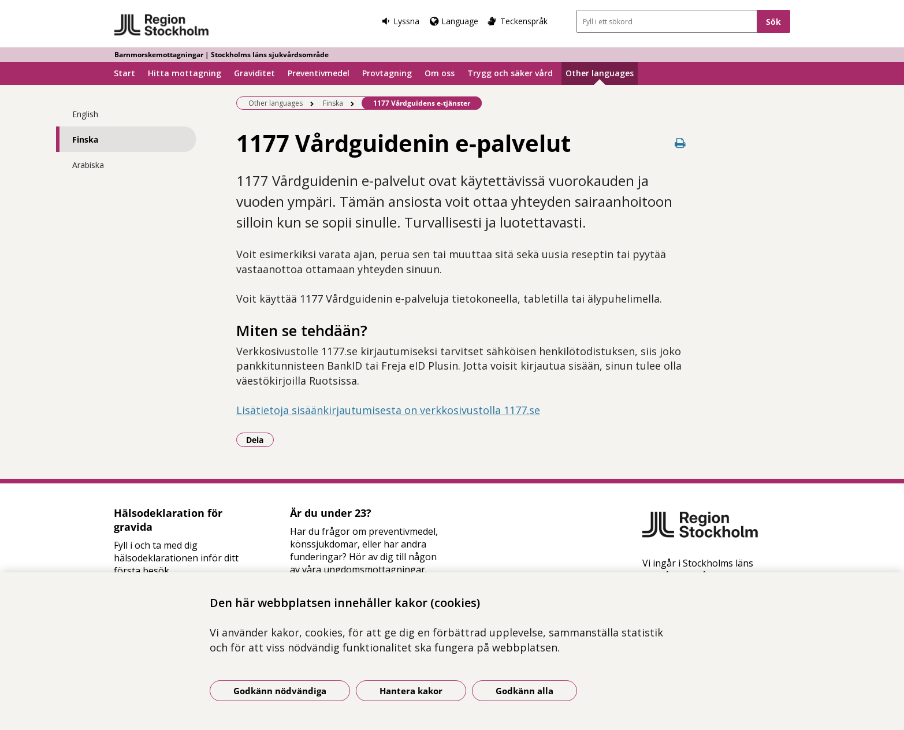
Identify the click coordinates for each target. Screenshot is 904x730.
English (85, 114)
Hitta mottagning (184, 73)
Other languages (600, 73)
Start (124, 73)
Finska (85, 139)
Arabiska (88, 164)
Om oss (440, 73)
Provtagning (387, 73)
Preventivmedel (318, 73)
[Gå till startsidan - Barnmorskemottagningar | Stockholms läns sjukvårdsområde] (162, 25)
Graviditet (254, 73)
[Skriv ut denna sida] (680, 143)
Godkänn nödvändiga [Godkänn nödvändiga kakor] (279, 691)
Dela (260, 439)
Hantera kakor (411, 691)
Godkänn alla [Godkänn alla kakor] (524, 691)
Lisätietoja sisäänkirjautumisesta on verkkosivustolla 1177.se (388, 410)
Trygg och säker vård (510, 73)
